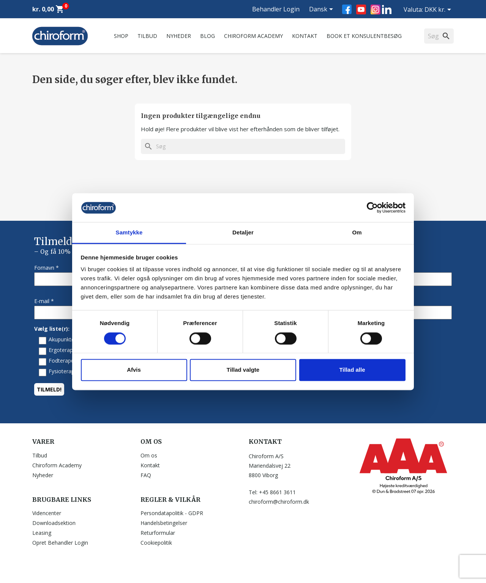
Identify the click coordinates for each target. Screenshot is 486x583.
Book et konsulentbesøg (364, 35)
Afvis (134, 370)
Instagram (375, 9)
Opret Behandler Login (60, 542)
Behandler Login (276, 9)
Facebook (347, 9)
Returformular (157, 532)
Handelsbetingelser (163, 522)
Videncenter (46, 513)
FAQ (145, 475)
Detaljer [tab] (243, 232)
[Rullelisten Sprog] (322, 9)
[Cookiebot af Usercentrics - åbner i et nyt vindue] (372, 207)
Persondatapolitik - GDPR (171, 513)
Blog (207, 35)
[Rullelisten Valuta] (439, 10)
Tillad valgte (243, 370)
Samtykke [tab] (129, 232)
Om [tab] (356, 232)
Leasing (41, 532)
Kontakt (304, 35)
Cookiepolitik (156, 542)
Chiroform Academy (253, 35)
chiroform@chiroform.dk (279, 501)
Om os (148, 455)
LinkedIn (386, 9)
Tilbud (147, 35)
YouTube (361, 9)
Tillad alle (352, 370)
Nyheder (178, 35)
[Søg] (243, 146)
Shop (121, 35)
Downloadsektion (54, 522)
